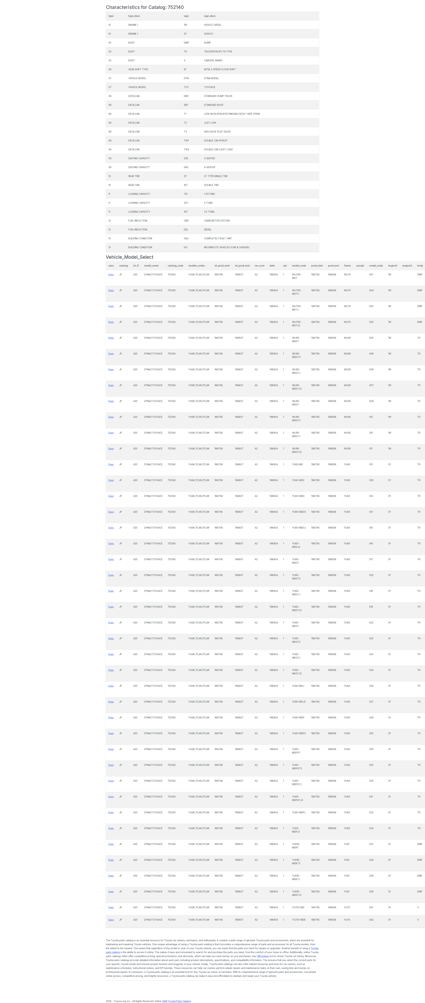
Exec (111, 274)
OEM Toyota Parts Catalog (176, 1001)
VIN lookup (263, 956)
